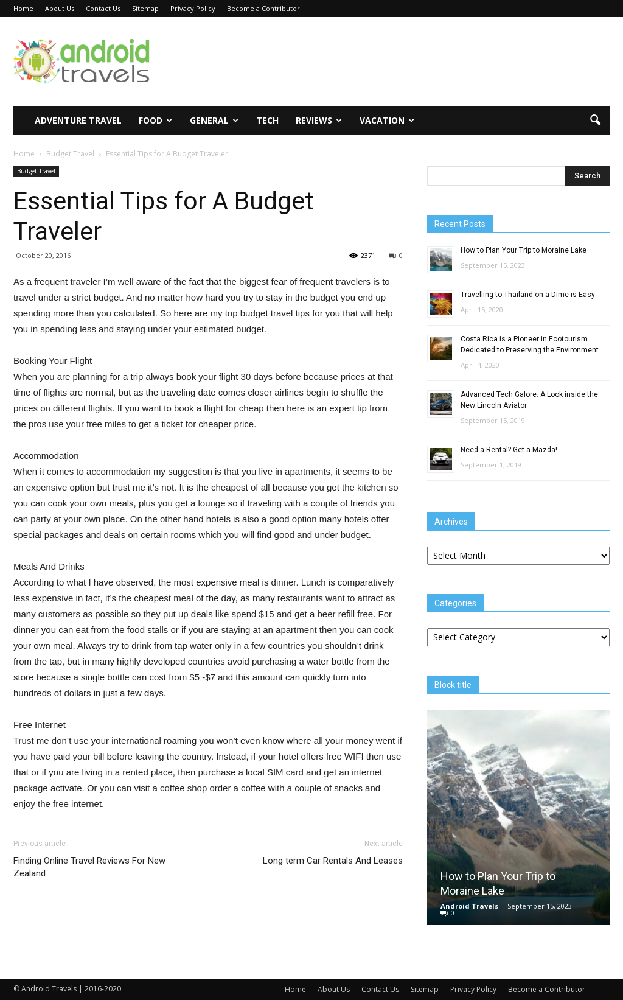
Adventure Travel (78, 120)
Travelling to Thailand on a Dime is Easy (528, 294)
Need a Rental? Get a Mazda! (509, 450)
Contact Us (103, 8)
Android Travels (469, 906)
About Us (59, 8)
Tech (267, 120)
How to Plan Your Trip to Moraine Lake (523, 250)
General (214, 120)
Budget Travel (36, 171)
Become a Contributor (263, 8)
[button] (595, 120)
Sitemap (145, 8)
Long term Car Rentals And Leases (333, 860)
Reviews (319, 120)
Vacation (387, 120)
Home (23, 8)
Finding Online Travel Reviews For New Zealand (89, 867)
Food (155, 120)
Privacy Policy (192, 8)
